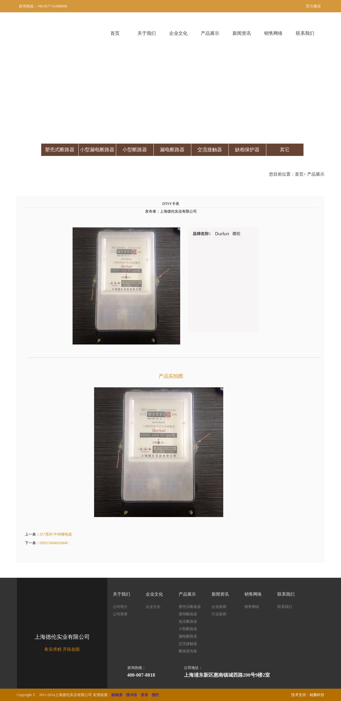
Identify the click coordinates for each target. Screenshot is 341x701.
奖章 (144, 695)
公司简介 (120, 607)
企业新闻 (219, 607)
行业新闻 (219, 614)
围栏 (155, 695)
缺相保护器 (247, 149)
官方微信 (313, 6)
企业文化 (178, 33)
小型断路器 (134, 149)
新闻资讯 (241, 33)
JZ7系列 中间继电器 (56, 534)
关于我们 (146, 33)
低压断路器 (188, 621)
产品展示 (210, 33)
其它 (285, 149)
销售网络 (273, 33)
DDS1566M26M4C (54, 543)
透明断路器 (188, 614)
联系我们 (305, 33)
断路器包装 (188, 651)
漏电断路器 (172, 149)
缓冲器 (131, 695)
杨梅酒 (116, 695)
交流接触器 (209, 149)
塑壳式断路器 (59, 149)
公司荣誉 (120, 614)
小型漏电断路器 (97, 149)
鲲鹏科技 (317, 695)
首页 (115, 33)
